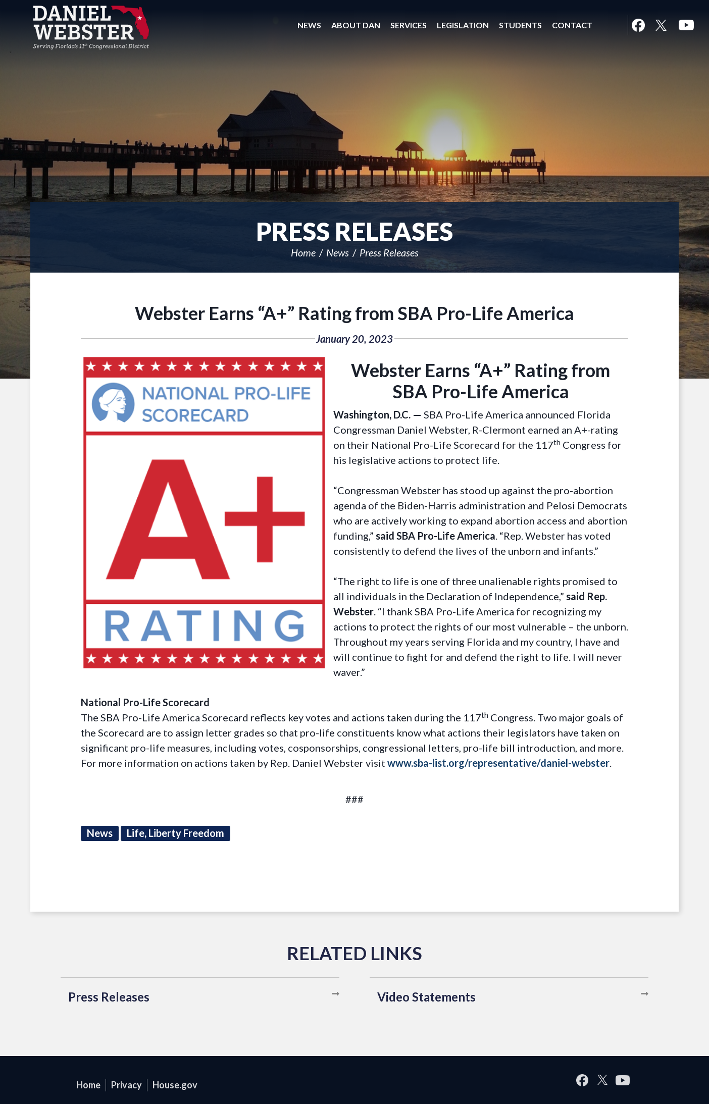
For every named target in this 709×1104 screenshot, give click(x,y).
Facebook (638, 25)
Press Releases (389, 252)
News (337, 252)
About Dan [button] (355, 25)
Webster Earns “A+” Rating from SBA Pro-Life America (354, 313)
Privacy (126, 1084)
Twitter (661, 25)
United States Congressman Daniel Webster (91, 27)
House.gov (175, 1084)
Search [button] (610, 25)
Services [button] (408, 25)
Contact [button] (572, 25)
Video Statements (426, 996)
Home (303, 252)
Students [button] (520, 25)
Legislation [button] (463, 25)
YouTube (686, 25)
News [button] (309, 25)
